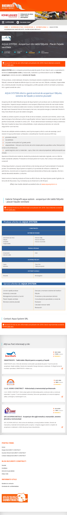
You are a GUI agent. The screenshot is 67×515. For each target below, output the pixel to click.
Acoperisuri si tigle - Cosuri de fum (22, 27)
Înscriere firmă (24, 22)
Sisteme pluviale (41, 27)
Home (6, 27)
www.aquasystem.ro (49, 184)
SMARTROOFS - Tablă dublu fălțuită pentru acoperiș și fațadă (26, 360)
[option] (33, 15)
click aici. (10, 65)
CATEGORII (8, 22)
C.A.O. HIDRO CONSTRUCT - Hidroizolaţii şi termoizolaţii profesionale (29, 387)
